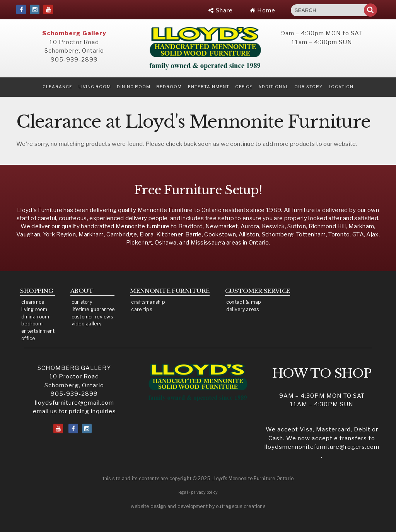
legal (183, 492)
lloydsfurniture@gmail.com (74, 402)
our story (308, 86)
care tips (141, 309)
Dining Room (133, 86)
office (28, 338)
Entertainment (208, 86)
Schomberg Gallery (74, 33)
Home (262, 10)
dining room (35, 317)
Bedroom (169, 86)
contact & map (243, 302)
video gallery (87, 324)
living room (34, 309)
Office (244, 86)
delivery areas (242, 309)
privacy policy (204, 492)
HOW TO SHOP (322, 373)
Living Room (95, 86)
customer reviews (92, 317)
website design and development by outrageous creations (198, 506)
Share (220, 10)
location (341, 86)
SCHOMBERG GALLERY (74, 367)
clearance (57, 86)
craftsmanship (148, 302)
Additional (273, 86)
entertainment (38, 331)
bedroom (32, 324)
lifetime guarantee (93, 309)
